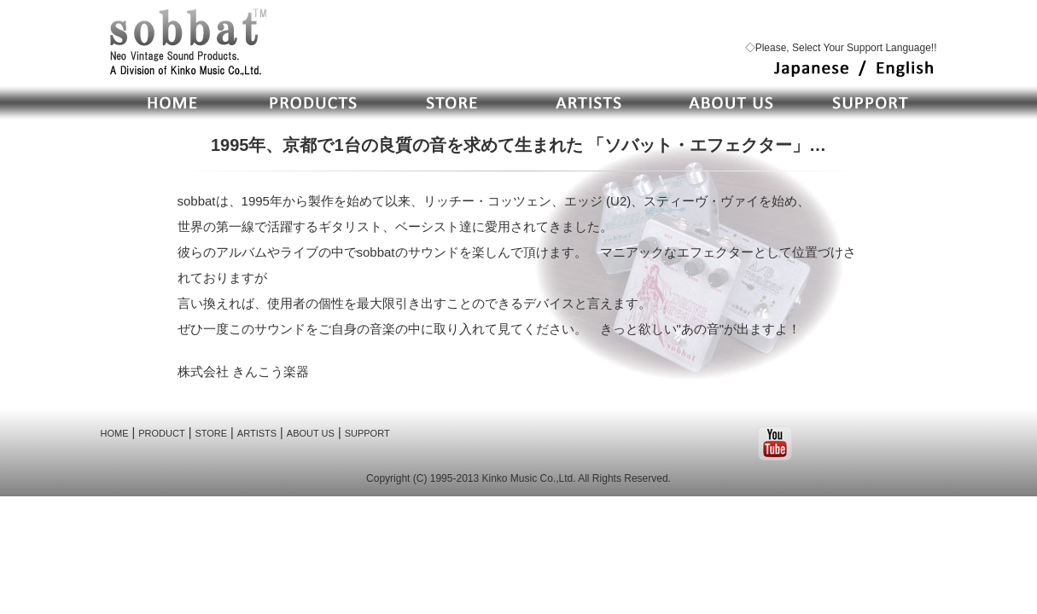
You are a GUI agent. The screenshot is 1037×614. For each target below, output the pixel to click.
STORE (211, 433)
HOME (115, 433)
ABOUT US (311, 433)
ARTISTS (257, 433)
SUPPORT (367, 433)
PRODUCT (161, 433)
